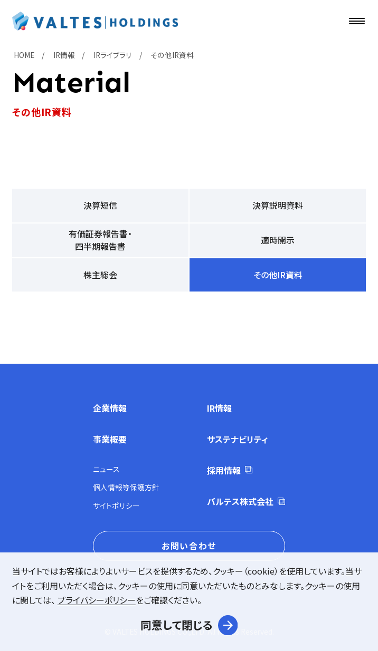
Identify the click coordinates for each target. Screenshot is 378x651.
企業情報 (110, 408)
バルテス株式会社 (240, 501)
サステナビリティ (237, 439)
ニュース (106, 469)
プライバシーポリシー (97, 600)
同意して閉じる (176, 625)
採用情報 (224, 470)
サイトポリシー (116, 505)
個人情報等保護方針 (126, 487)
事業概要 (110, 439)
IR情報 (219, 408)
